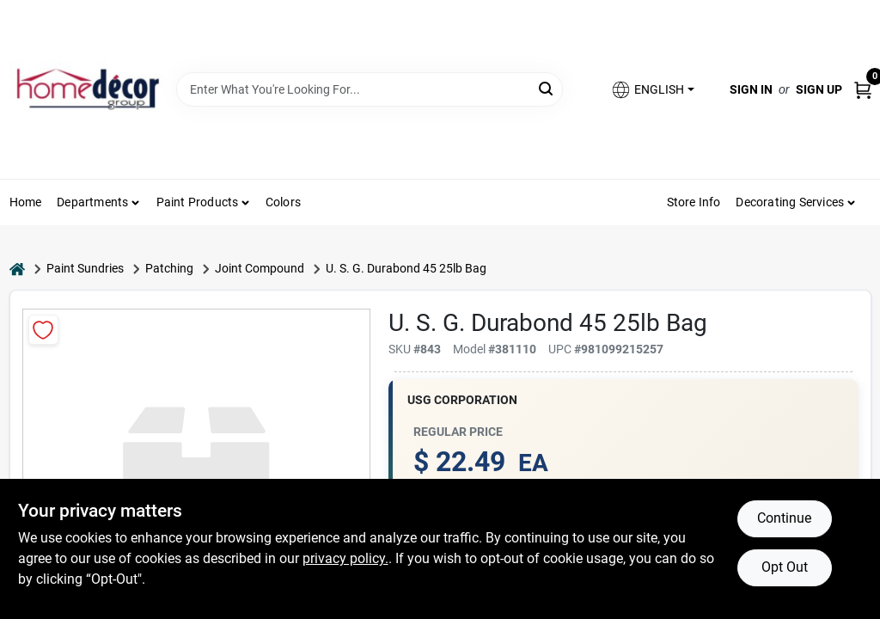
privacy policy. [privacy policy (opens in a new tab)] (345, 558)
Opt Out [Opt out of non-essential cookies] (784, 567)
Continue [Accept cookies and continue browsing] (784, 518)
